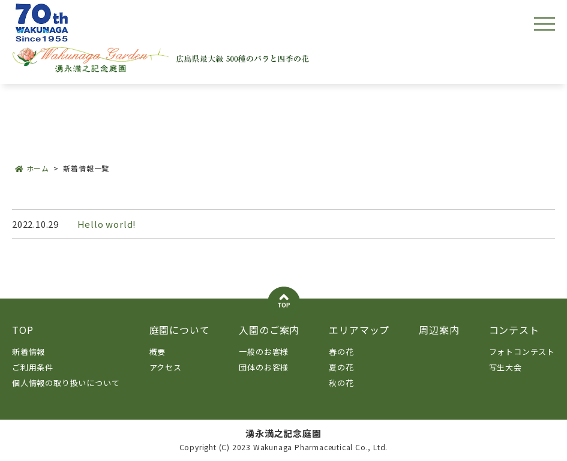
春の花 (341, 351)
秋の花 (341, 382)
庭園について (179, 330)
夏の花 (341, 367)
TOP (22, 330)
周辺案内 (439, 330)
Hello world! (107, 224)
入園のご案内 (269, 330)
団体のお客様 (264, 367)
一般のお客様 (264, 351)
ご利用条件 (32, 367)
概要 (157, 351)
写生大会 (505, 367)
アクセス (165, 367)
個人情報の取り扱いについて (65, 382)
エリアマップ (359, 330)
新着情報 (28, 351)
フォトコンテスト (522, 351)
